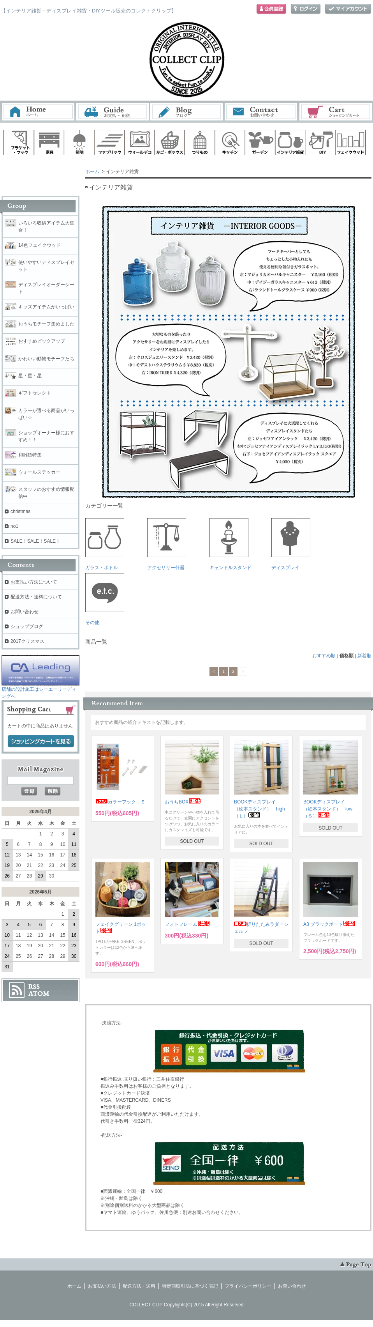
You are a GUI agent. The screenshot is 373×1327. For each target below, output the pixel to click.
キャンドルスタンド (230, 544)
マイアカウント (348, 9)
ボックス (170, 142)
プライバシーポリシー (248, 1286)
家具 (49, 142)
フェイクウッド (351, 142)
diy (320, 142)
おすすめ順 (324, 655)
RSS (34, 986)
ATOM (38, 993)
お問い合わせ (261, 111)
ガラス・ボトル (104, 544)
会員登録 (271, 9)
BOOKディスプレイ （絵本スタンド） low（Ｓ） (327, 809)
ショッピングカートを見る (40, 741)
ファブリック (109, 142)
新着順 (364, 655)
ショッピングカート (336, 111)
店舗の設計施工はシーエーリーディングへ (40, 690)
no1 (14, 526)
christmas (20, 511)
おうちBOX (183, 802)
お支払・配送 (112, 111)
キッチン (230, 142)
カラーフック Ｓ (120, 802)
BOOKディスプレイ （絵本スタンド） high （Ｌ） (262, 809)
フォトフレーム (187, 924)
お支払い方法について (34, 582)
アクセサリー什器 (166, 544)
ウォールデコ (139, 142)
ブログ (186, 111)
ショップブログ (27, 626)
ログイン (305, 9)
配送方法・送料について (36, 597)
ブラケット (19, 142)
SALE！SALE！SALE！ (35, 541)
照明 (79, 142)
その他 (104, 599)
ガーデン (260, 142)
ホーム (38, 111)
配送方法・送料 (139, 1286)
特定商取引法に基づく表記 (190, 1286)
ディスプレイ (290, 544)
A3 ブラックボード (329, 924)
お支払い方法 (102, 1286)
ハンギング (200, 142)
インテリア (290, 142)
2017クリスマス (27, 641)
